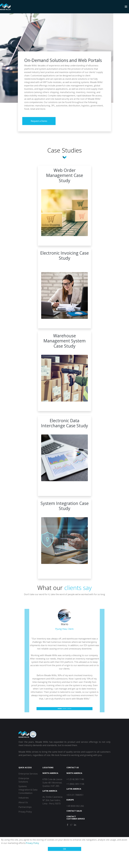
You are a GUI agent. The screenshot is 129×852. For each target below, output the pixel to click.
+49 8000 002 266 (75, 805)
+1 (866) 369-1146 (75, 783)
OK (64, 848)
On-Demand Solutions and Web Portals (63, 60)
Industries (24, 797)
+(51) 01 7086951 (74, 794)
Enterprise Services (28, 773)
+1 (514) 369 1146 (75, 779)
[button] (27, 660)
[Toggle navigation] (126, 7)
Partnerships (25, 807)
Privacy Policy (32, 843)
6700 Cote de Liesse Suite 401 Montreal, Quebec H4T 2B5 (52, 782)
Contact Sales (74, 811)
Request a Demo (39, 121)
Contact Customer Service (75, 817)
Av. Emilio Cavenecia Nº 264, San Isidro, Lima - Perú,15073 (52, 800)
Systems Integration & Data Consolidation (28, 789)
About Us (23, 802)
